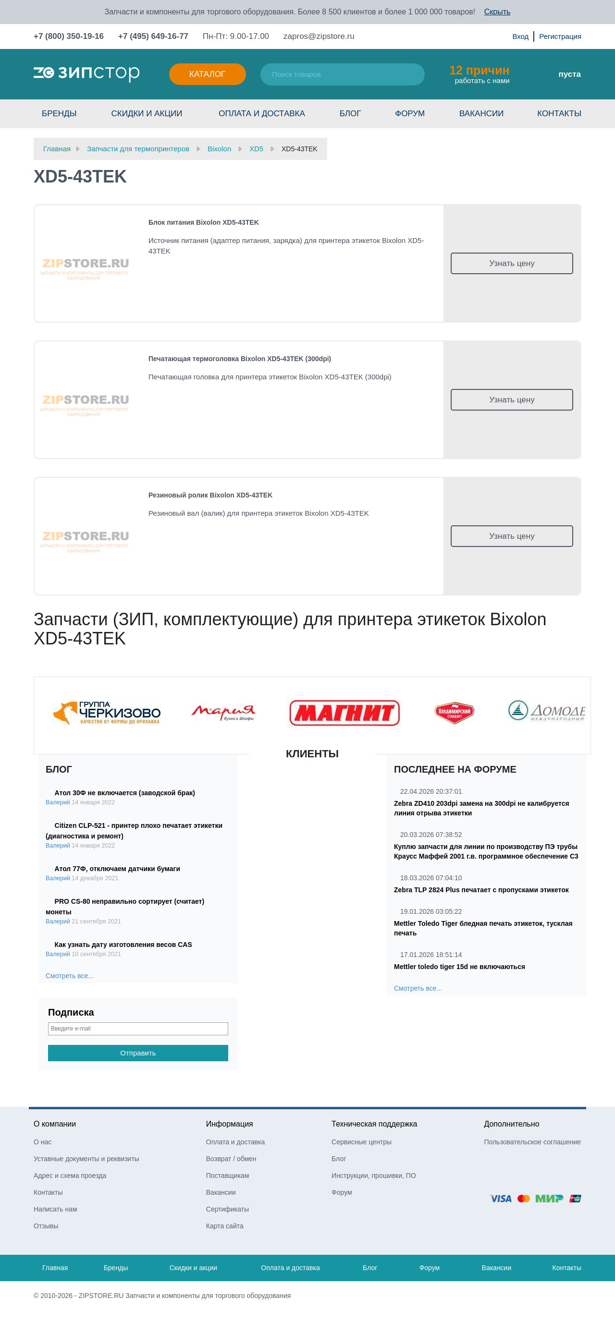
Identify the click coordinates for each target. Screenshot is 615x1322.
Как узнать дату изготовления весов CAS (123, 944)
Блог (350, 113)
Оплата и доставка (262, 113)
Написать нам (55, 1209)
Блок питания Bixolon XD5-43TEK (203, 222)
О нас (42, 1142)
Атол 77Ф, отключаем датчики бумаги (117, 869)
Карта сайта (225, 1226)
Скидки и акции (146, 113)
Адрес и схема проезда (70, 1175)
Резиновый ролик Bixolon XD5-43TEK (210, 495)
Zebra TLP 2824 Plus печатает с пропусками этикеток (481, 890)
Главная (55, 1268)
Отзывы (46, 1226)
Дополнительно (511, 1124)
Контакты (559, 113)
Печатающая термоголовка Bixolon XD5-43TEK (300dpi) (239, 359)
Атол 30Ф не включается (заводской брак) (125, 793)
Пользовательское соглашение (532, 1142)
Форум (410, 113)
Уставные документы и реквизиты (86, 1159)
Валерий (58, 802)
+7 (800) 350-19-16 (69, 36)
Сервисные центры (362, 1142)
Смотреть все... (70, 976)
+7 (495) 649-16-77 (153, 36)
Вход (520, 36)
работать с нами (479, 74)
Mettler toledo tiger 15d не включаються (459, 966)
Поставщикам (227, 1175)
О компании (55, 1124)
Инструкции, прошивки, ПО (374, 1175)
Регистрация (560, 36)
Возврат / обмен (231, 1159)
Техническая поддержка (374, 1124)
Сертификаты (227, 1209)
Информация (229, 1124)
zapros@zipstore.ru (319, 36)
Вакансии (481, 113)
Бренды (59, 113)
